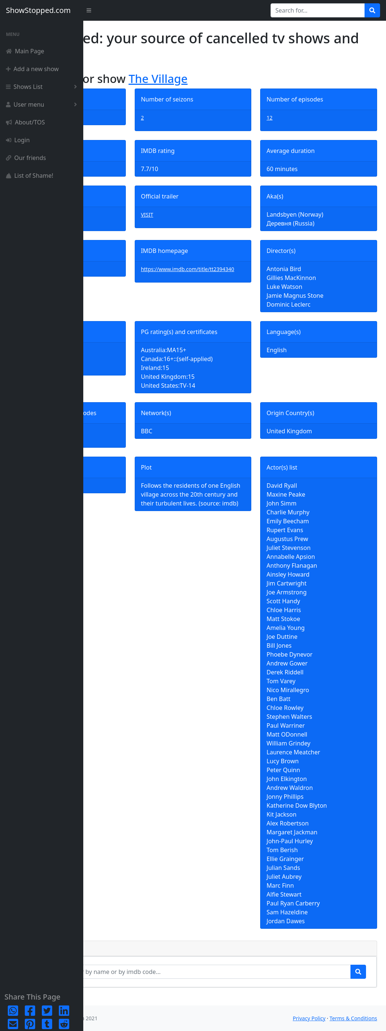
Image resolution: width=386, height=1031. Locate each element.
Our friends (26, 158)
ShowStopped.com (38, 10)
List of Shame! (29, 175)
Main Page (25, 51)
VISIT (203, 214)
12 (297, 117)
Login (18, 140)
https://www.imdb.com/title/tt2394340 (234, 273)
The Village (241, 78)
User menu (43, 104)
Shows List (43, 87)
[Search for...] (318, 10)
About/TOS (25, 122)
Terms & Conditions (353, 1018)
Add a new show (32, 69)
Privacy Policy (309, 1018)
